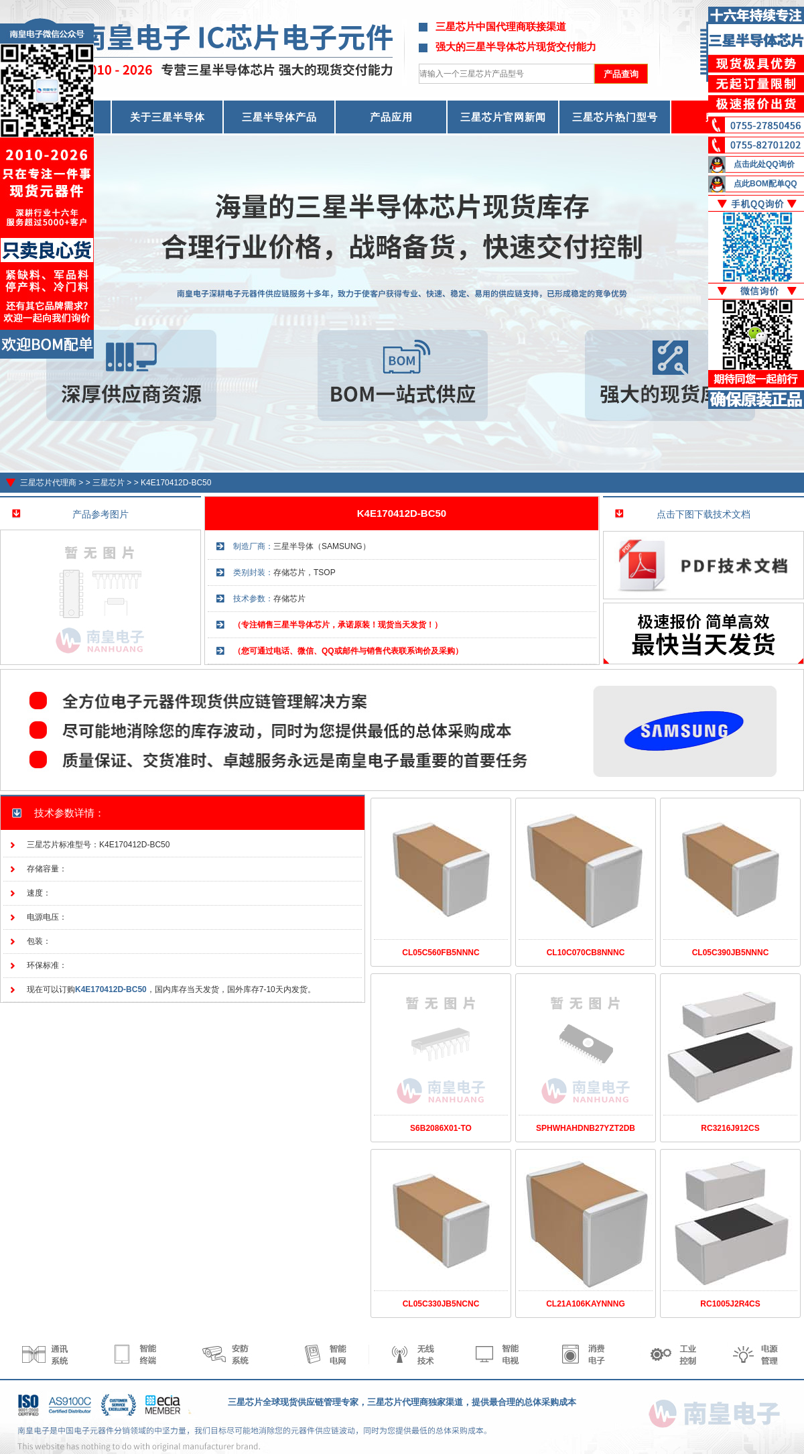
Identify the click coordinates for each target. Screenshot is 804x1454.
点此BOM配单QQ (765, 183)
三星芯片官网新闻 (503, 117)
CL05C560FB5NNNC (440, 952)
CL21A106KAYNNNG (585, 1304)
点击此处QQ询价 (764, 164)
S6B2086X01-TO (441, 1128)
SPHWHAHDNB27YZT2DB (585, 1128)
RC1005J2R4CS (730, 1304)
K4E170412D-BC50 (176, 482)
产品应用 (391, 117)
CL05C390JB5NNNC (730, 952)
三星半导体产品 (279, 117)
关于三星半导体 (167, 117)
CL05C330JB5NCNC (441, 1304)
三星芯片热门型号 (615, 117)
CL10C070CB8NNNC (586, 952)
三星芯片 (108, 482)
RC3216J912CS (730, 1128)
